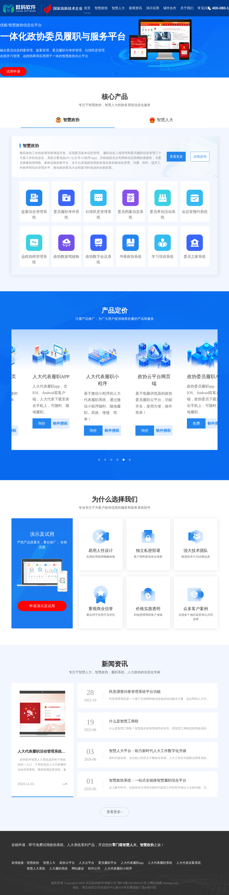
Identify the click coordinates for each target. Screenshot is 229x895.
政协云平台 (67, 862)
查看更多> (115, 812)
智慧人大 (118, 8)
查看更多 (176, 156)
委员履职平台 (107, 862)
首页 (87, 8)
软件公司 (94, 868)
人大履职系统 (58, 868)
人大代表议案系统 (188, 862)
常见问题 (204, 8)
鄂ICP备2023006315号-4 (133, 883)
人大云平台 (86, 862)
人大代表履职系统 (160, 862)
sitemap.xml (170, 883)
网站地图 (156, 883)
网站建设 (78, 868)
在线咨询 (200, 156)
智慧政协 (101, 8)
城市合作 (169, 8)
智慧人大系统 (36, 868)
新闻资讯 (135, 8)
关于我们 (186, 8)
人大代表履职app (132, 862)
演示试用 (152, 8)
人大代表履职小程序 (118, 868)
